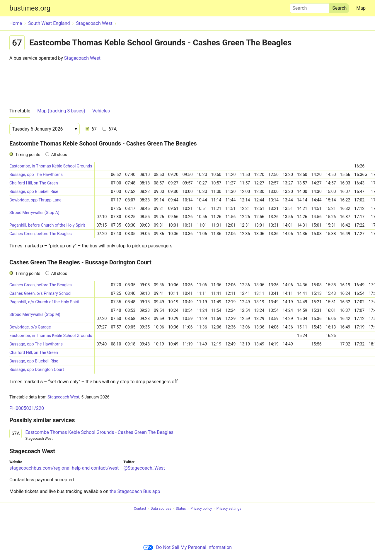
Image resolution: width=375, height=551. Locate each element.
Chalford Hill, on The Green (33, 183)
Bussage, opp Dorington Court (36, 369)
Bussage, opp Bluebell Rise (33, 191)
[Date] (44, 129)
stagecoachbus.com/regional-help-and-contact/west (64, 468)
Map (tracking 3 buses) (61, 111)
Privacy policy (201, 508)
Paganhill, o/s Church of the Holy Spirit (44, 302)
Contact (140, 508)
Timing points (27, 154)
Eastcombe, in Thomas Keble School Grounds (50, 166)
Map (361, 8)
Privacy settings (229, 508)
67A (110, 129)
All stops (59, 154)
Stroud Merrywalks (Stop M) (34, 314)
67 (91, 129)
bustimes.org (29, 8)
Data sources (161, 508)
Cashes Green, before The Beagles (40, 233)
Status (181, 508)
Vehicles (101, 111)
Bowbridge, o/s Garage (30, 327)
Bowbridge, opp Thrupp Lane (35, 200)
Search (310, 6)
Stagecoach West (82, 58)
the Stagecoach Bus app (135, 491)
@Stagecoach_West (144, 468)
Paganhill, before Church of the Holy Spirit (47, 225)
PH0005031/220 (26, 408)
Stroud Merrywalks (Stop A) (34, 212)
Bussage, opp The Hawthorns (36, 174)
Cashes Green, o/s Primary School (40, 293)
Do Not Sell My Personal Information (187, 547)
